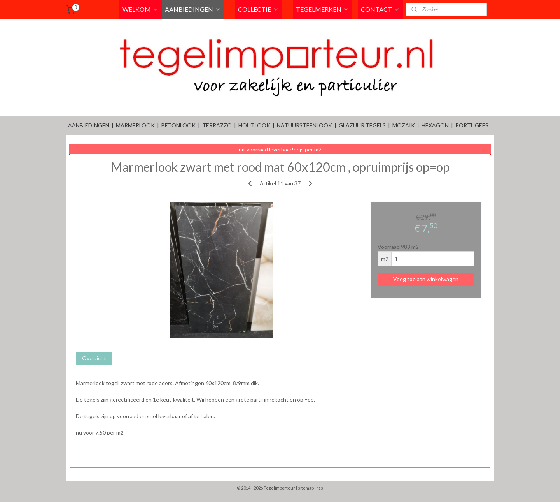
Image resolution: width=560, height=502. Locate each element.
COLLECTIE (258, 9)
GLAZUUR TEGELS (362, 125)
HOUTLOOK (254, 125)
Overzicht (94, 358)
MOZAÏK (403, 125)
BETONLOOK (178, 125)
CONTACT (380, 9)
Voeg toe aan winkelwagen (425, 279)
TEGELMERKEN (322, 9)
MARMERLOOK (135, 125)
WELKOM (140, 9)
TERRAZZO (217, 125)
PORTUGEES (471, 125)
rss (320, 487)
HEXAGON (435, 125)
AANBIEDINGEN (193, 9)
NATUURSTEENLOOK (304, 125)
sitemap (306, 487)
